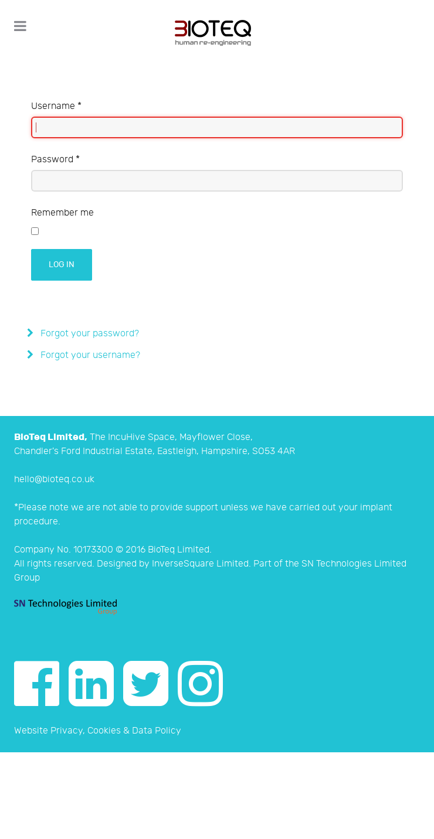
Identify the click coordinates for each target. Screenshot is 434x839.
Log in (61, 265)
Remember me (62, 213)
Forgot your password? (88, 333)
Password (55, 159)
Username (56, 106)
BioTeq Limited (178, 549)
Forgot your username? (89, 355)
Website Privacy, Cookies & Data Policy (97, 730)
